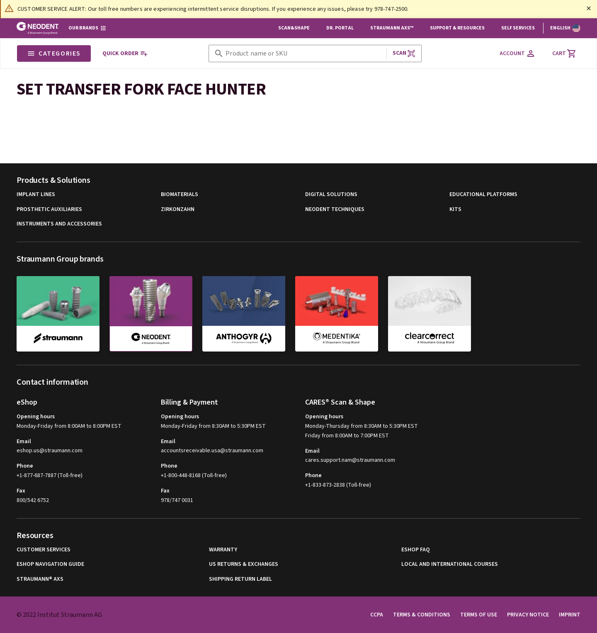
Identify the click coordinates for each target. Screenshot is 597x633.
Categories (54, 53)
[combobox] (304, 53)
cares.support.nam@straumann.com (350, 460)
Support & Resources (457, 28)
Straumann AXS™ (391, 28)
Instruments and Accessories (59, 224)
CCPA (376, 615)
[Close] (588, 8)
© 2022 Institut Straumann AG (59, 614)
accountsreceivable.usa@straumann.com (212, 451)
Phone (25, 466)
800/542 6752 (33, 500)
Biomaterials (179, 195)
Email (24, 441)
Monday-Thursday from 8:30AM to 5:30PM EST (361, 426)
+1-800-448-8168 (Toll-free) (194, 475)
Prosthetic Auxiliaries (49, 209)
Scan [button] (404, 53)
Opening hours (36, 416)
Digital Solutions (331, 195)
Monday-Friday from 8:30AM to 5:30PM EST (213, 426)
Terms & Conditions (421, 615)
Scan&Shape (294, 28)
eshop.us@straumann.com (50, 451)
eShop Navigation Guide (50, 564)
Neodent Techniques (334, 209)
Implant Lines (36, 195)
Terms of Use (478, 615)
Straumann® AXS (40, 579)
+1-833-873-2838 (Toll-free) (338, 485)
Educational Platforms (483, 195)
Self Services (518, 28)
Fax (21, 491)
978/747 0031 (177, 500)
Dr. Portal (340, 28)
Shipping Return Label (240, 579)
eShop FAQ (415, 550)
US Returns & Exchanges (243, 564)
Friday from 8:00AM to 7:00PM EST (347, 436)
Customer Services (43, 550)
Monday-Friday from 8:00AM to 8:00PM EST (69, 426)
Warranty (223, 550)
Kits (455, 209)
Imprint (569, 615)
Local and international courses (449, 564)
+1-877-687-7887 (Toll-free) (50, 475)
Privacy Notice (528, 615)
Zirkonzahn (177, 209)
